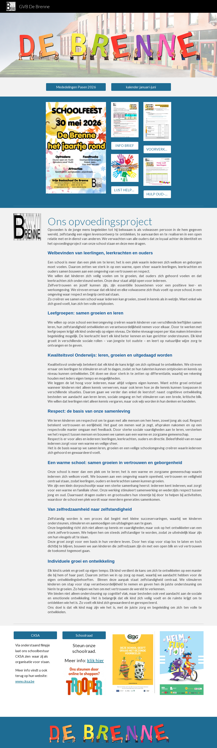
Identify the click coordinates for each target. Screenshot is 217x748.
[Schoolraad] (84, 635)
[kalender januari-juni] (141, 87)
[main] (125, 414)
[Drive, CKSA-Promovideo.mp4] (35, 699)
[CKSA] (35, 635)
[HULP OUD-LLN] (157, 194)
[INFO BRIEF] (124, 145)
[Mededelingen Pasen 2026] (76, 87)
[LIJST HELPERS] (124, 190)
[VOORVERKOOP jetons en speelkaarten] (157, 149)
